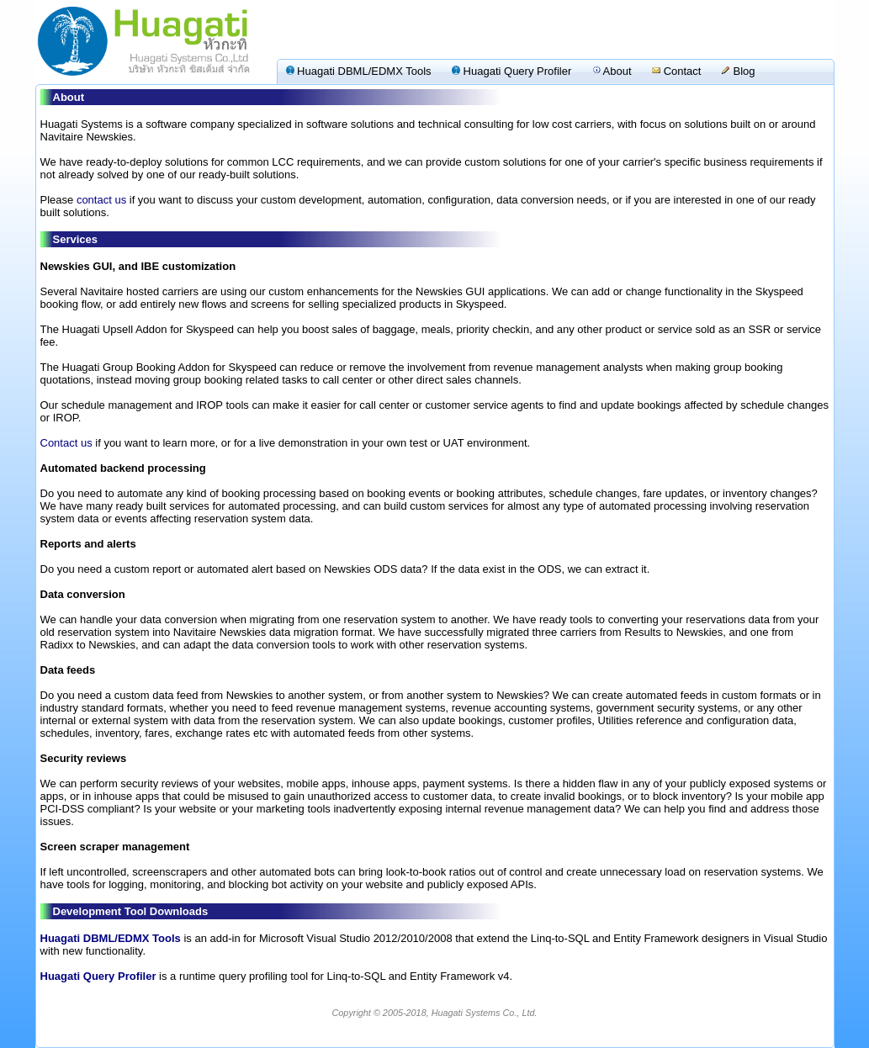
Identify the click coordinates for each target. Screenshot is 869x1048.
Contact (676, 71)
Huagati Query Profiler (511, 71)
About (612, 71)
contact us (101, 199)
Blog (738, 71)
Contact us (66, 443)
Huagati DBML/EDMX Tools (359, 71)
